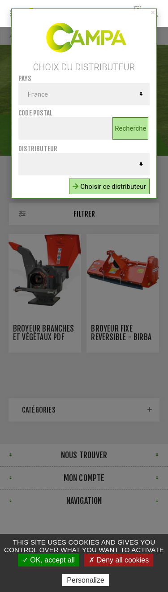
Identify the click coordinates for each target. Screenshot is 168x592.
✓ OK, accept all (48, 560)
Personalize (85, 580)
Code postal (35, 113)
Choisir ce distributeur (109, 187)
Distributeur (37, 149)
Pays (24, 78)
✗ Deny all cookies (119, 560)
